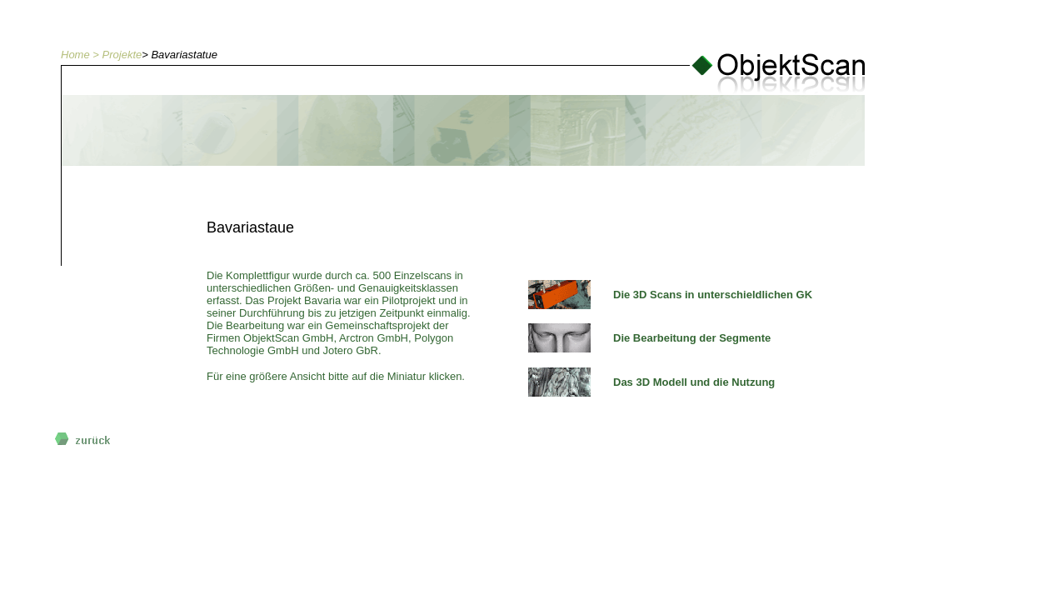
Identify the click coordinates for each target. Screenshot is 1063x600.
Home (75, 54)
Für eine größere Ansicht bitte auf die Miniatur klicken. (336, 376)
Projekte (122, 54)
